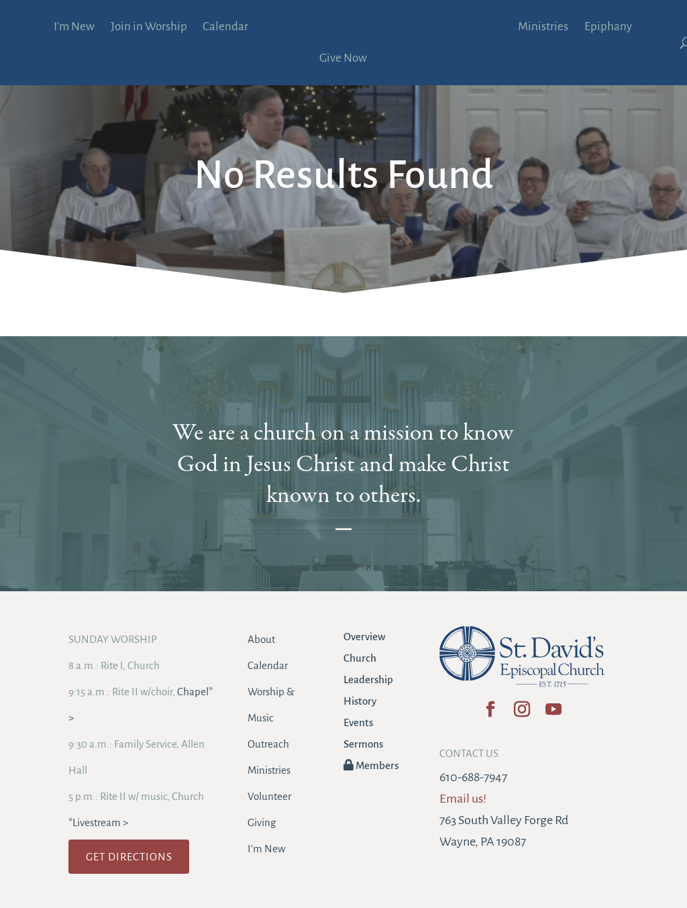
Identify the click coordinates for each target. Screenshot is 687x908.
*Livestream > (98, 822)
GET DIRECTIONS (129, 856)
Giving (262, 822)
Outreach (268, 744)
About (261, 639)
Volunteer (269, 796)
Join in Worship (149, 27)
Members (371, 765)
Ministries (543, 27)
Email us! (462, 798)
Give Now (343, 59)
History (360, 701)
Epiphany (608, 27)
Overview (365, 636)
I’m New (74, 27)
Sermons (363, 744)
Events (358, 722)
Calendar (225, 27)
